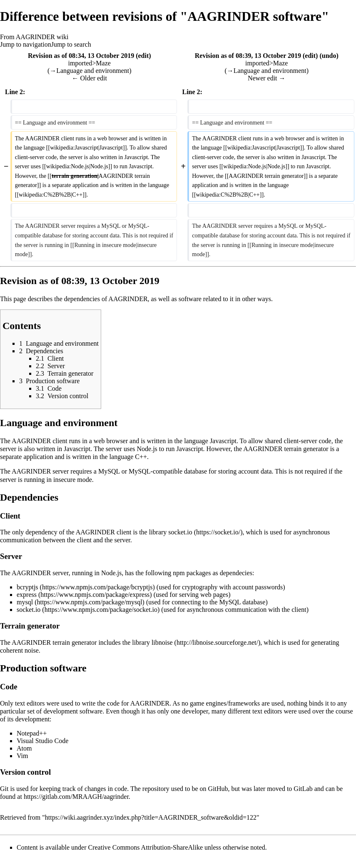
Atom (24, 748)
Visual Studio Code (42, 740)
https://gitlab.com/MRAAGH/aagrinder (76, 796)
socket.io (180, 532)
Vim (22, 755)
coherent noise (19, 650)
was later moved (263, 788)
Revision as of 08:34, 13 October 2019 (81, 55)
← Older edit (89, 78)
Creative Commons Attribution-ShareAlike (145, 847)
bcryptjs (27, 587)
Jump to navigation (25, 44)
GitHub (218, 788)
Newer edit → (267, 78)
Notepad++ (32, 733)
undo (329, 55)
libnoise (162, 642)
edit (143, 55)
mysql (25, 602)
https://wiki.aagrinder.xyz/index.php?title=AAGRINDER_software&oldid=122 (150, 817)
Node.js (147, 448)
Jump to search (71, 44)
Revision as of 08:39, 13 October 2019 (248, 55)
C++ (141, 456)
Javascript (223, 440)
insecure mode (72, 479)
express (27, 594)
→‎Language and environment (89, 70)
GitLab (303, 788)
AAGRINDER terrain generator (285, 448)
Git (4, 788)
